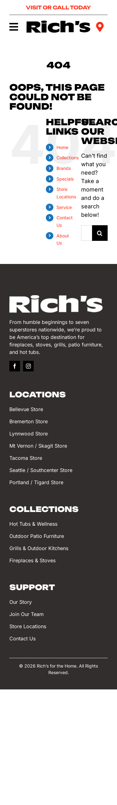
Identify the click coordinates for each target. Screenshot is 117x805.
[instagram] (28, 366)
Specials (65, 178)
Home (62, 147)
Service (64, 207)
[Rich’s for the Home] (59, 23)
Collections (67, 157)
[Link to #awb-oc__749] (13, 27)
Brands (63, 168)
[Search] (100, 233)
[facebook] (14, 366)
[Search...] (86, 233)
